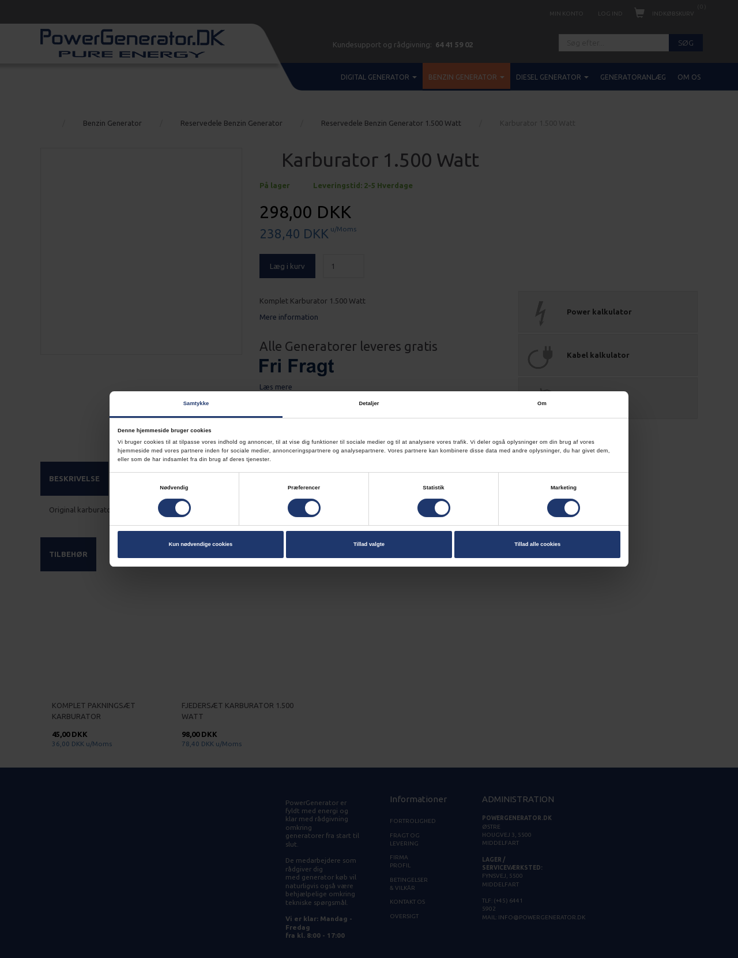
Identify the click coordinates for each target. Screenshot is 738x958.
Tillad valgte (369, 545)
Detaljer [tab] (369, 403)
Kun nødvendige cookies (200, 545)
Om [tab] (542, 403)
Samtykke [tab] (196, 403)
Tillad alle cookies (537, 545)
